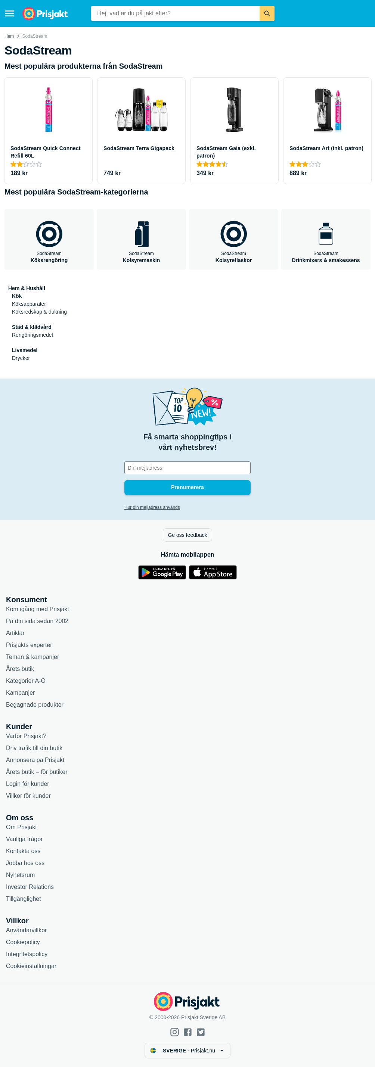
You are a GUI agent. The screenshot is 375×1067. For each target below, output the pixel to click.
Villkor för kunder (28, 796)
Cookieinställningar (31, 966)
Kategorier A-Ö (26, 681)
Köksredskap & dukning (39, 312)
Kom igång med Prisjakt (37, 609)
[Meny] (9, 13)
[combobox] (175, 13)
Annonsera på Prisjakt (35, 760)
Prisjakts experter (29, 645)
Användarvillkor (26, 930)
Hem (9, 36)
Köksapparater (29, 304)
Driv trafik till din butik (34, 748)
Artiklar (15, 633)
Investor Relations (30, 887)
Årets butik (20, 669)
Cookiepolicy (23, 942)
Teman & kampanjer (32, 657)
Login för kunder (27, 784)
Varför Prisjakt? (26, 736)
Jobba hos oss (25, 863)
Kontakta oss (23, 851)
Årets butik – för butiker (37, 772)
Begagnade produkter (34, 705)
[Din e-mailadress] (187, 467)
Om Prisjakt (21, 827)
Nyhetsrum (20, 875)
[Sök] (267, 13)
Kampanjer (20, 693)
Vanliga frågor (24, 839)
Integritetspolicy (26, 954)
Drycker (21, 358)
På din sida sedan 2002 (37, 621)
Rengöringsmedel (32, 335)
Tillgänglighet (23, 899)
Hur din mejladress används (152, 507)
